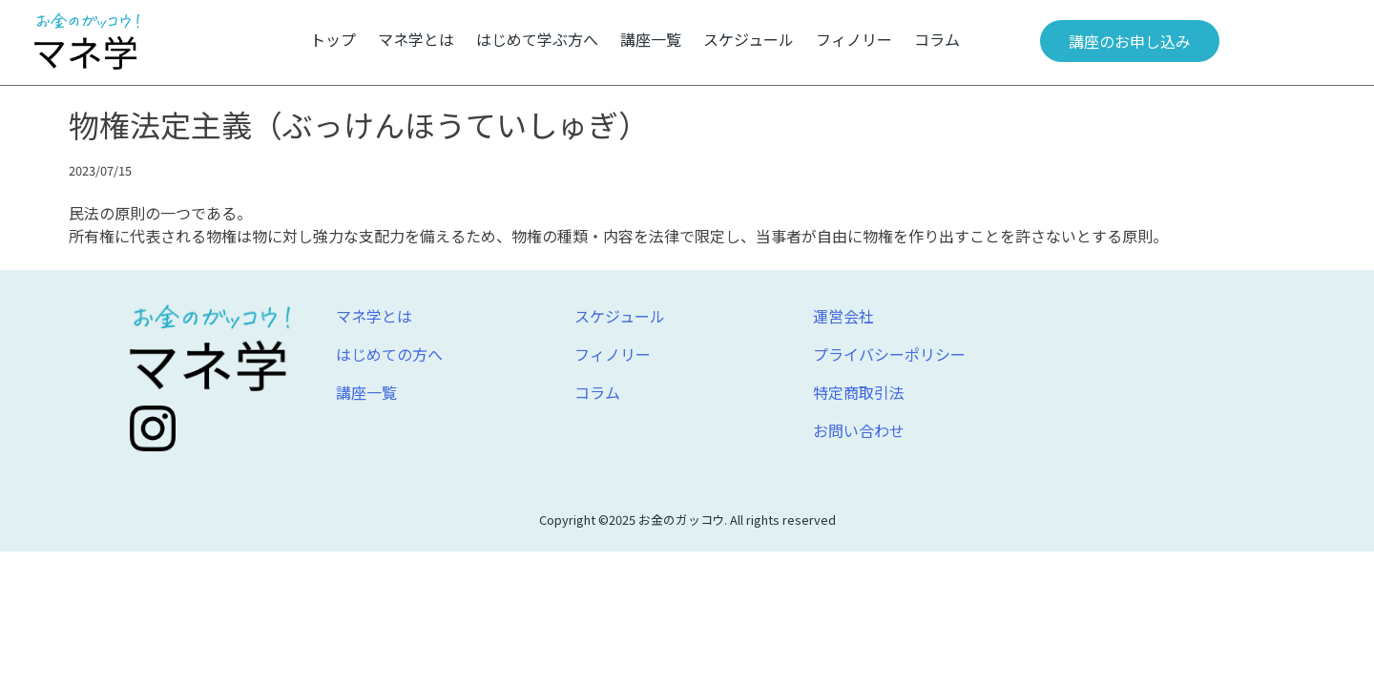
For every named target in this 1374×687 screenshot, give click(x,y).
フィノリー (854, 39)
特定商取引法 (859, 392)
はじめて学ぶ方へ (537, 39)
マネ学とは (416, 39)
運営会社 (843, 315)
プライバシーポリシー (889, 354)
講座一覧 (650, 39)
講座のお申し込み (1130, 41)
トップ (333, 39)
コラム (937, 39)
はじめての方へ (389, 354)
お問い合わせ (859, 430)
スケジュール (748, 39)
